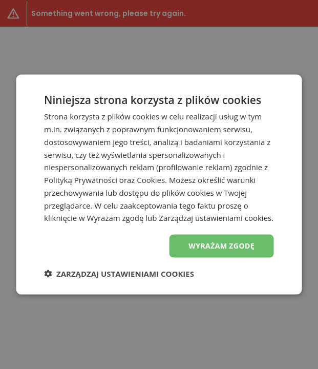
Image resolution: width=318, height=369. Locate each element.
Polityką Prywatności (80, 180)
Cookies (151, 180)
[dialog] (159, 185)
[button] (119, 273)
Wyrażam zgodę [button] (221, 246)
